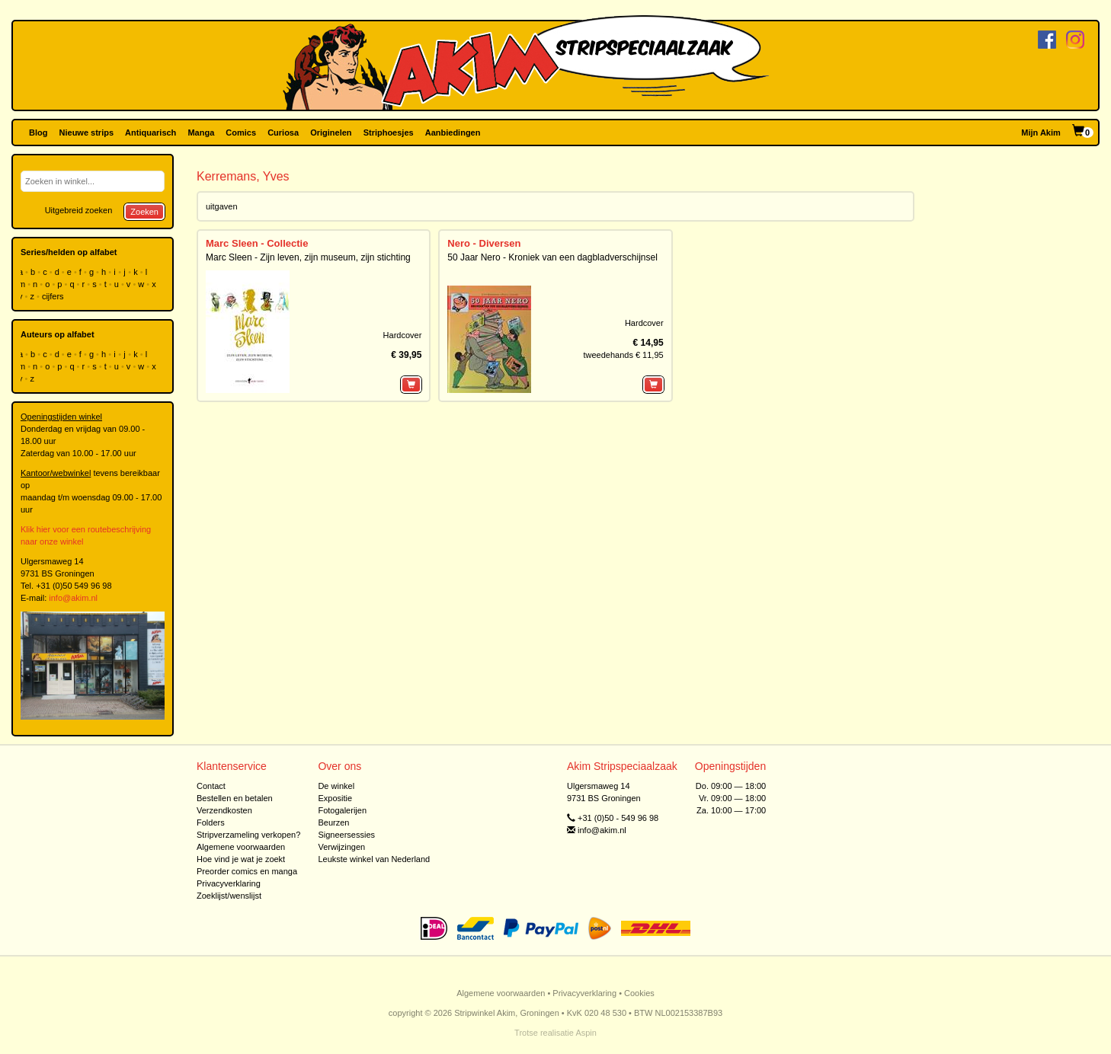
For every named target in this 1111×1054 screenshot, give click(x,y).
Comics (241, 132)
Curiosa (283, 132)
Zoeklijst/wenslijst (229, 895)
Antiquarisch (150, 132)
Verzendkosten (224, 810)
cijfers (54, 296)
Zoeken (144, 211)
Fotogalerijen (342, 810)
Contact (211, 785)
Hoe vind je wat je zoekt (241, 859)
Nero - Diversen (483, 243)
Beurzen (333, 822)
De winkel (336, 785)
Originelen (330, 132)
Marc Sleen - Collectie (257, 243)
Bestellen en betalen (235, 798)
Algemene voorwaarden (241, 846)
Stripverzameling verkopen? (248, 834)
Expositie (335, 798)
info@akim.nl (73, 597)
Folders (211, 822)
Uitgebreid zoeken (79, 210)
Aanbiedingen (453, 132)
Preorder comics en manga (247, 871)
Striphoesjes (388, 132)
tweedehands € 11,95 (623, 354)
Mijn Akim (1041, 132)
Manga (200, 132)
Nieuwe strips (86, 132)
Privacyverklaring (229, 883)
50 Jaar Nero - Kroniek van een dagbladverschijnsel (552, 257)
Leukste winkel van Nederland (374, 859)
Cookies (639, 993)
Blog (38, 132)
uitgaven (222, 206)
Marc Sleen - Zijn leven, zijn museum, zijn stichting (308, 257)
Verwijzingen (341, 846)
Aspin (586, 1032)
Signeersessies (346, 834)
